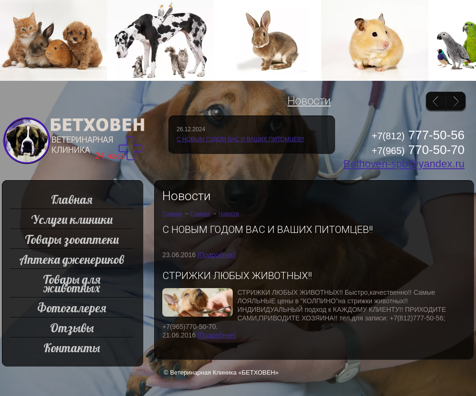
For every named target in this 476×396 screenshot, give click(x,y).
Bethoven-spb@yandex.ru (404, 164)
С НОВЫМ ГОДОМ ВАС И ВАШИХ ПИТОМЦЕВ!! (240, 139)
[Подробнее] (217, 255)
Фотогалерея (71, 307)
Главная (172, 213)
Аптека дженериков (71, 259)
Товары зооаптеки (72, 239)
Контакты (71, 347)
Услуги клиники (72, 219)
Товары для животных (71, 283)
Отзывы (72, 327)
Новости (309, 100)
